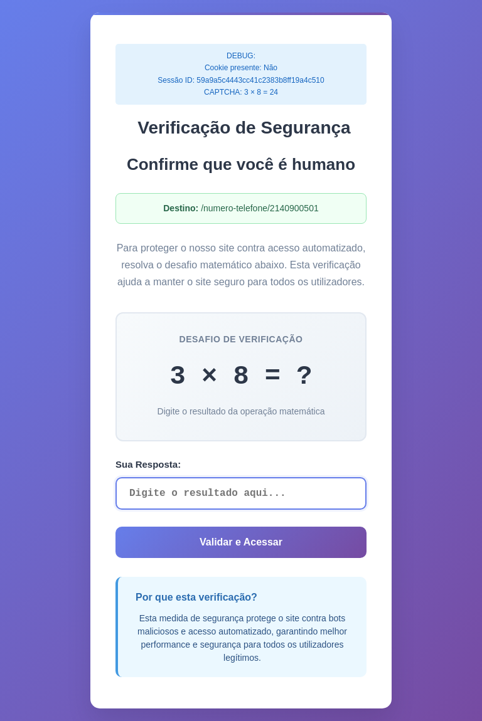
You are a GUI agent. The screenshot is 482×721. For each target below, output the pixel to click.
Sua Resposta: (148, 464)
